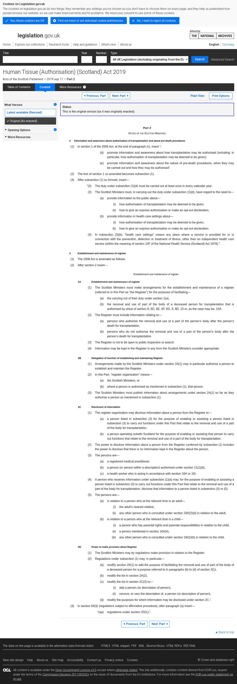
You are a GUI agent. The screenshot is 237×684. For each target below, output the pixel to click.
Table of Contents (18, 87)
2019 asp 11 (55, 79)
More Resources (70, 87)
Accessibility (75, 660)
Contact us (94, 660)
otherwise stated (126, 670)
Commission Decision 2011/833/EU (66, 674)
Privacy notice (114, 660)
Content (45, 87)
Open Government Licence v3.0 (75, 670)
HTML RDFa (174, 646)
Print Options (221, 96)
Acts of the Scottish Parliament (23, 79)
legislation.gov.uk (31, 34)
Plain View (197, 96)
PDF (134, 646)
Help (30, 660)
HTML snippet (121, 646)
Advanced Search (222, 59)
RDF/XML (189, 646)
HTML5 (105, 646)
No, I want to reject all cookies (156, 20)
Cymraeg (228, 44)
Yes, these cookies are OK (27, 20)
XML (141, 646)
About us (42, 660)
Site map (58, 660)
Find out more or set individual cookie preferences (90, 20)
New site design (13, 660)
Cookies (132, 660)
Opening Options (17, 130)
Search (200, 59)
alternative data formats (70, 646)
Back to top (226, 632)
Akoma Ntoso (155, 646)
